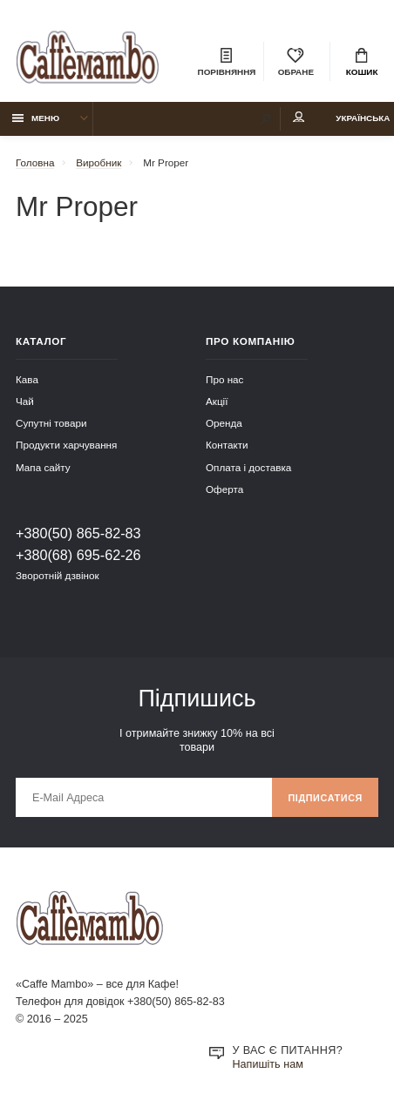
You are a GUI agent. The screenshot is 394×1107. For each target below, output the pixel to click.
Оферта (224, 489)
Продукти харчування (66, 444)
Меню (36, 118)
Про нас (224, 379)
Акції (217, 401)
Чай (25, 401)
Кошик (362, 63)
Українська (363, 118)
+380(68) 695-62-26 (78, 555)
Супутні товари (51, 423)
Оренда (224, 423)
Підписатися (325, 798)
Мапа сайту (43, 467)
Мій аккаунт (299, 117)
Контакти (227, 444)
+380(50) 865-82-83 (78, 533)
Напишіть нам (268, 1064)
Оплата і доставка (248, 467)
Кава (27, 379)
